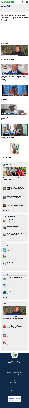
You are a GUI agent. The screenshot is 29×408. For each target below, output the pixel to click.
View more (5, 268)
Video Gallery (8, 8)
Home (2, 8)
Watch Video (14, 53)
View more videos (6, 348)
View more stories (6, 210)
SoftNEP (23, 404)
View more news (6, 239)
